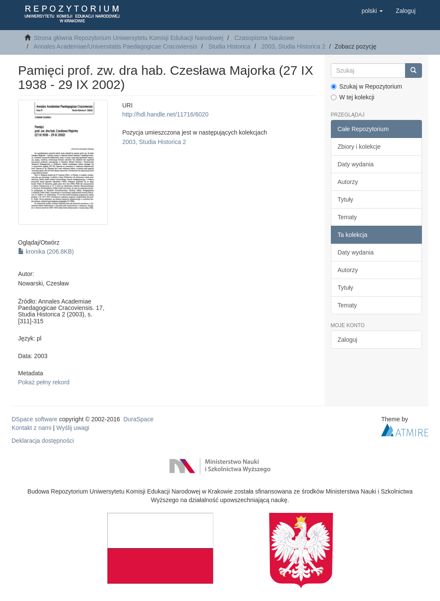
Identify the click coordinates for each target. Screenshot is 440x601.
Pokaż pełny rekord (44, 382)
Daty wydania (356, 164)
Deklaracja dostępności (43, 440)
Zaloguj (348, 339)
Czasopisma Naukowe (264, 37)
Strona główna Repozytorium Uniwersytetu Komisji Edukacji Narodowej (128, 37)
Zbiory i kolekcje (359, 146)
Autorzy (348, 181)
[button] (372, 10)
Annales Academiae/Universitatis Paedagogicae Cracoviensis (115, 46)
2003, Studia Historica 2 (293, 46)
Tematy (347, 217)
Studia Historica (229, 46)
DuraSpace (138, 419)
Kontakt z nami (32, 427)
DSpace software (35, 419)
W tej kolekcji (353, 97)
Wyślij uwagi (72, 427)
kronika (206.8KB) (46, 251)
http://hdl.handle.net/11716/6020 (165, 114)
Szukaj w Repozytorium (366, 86)
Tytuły (346, 199)
